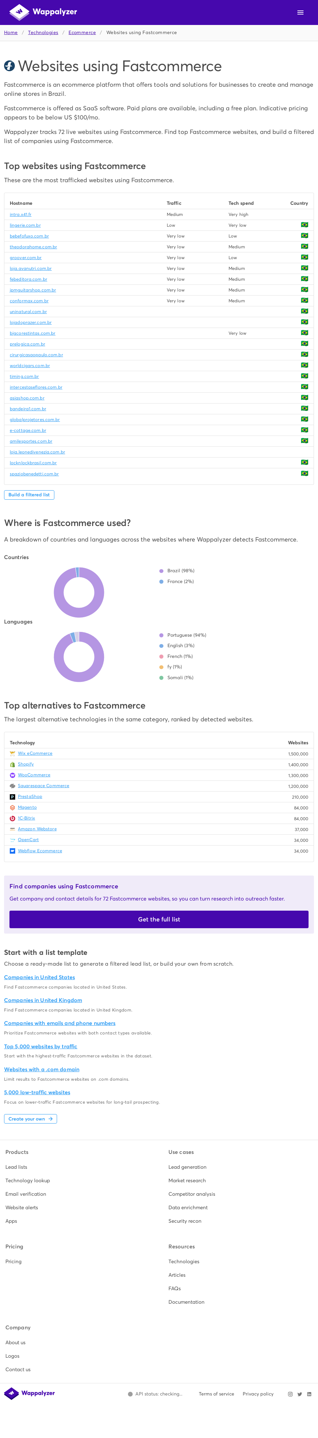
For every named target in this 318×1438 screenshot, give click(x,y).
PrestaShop (30, 796)
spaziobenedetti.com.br (34, 473)
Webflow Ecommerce (40, 850)
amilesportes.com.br (31, 441)
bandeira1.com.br (28, 408)
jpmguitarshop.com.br (33, 290)
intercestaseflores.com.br (36, 387)
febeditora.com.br (28, 279)
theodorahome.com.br (33, 246)
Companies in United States (39, 977)
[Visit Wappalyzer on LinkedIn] (309, 1394)
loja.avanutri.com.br (31, 268)
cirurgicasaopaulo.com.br (36, 354)
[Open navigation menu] (300, 12)
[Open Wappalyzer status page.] (155, 1394)
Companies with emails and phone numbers (59, 1023)
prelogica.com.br (27, 344)
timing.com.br (24, 376)
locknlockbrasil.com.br (33, 462)
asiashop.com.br (27, 397)
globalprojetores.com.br (35, 419)
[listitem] (77, 1167)
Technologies (43, 32)
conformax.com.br (29, 300)
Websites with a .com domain (41, 1069)
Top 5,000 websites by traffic (40, 1046)
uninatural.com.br (28, 311)
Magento (27, 807)
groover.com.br (26, 257)
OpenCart (28, 839)
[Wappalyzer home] (43, 12)
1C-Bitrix (26, 818)
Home (11, 32)
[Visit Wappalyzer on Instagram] (290, 1394)
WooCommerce (34, 774)
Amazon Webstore (37, 828)
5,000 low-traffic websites (37, 1092)
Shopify (26, 764)
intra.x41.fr (20, 214)
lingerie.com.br (25, 225)
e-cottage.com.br (28, 430)
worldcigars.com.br (30, 365)
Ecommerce (82, 32)
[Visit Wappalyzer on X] (299, 1394)
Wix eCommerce (35, 753)
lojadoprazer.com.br (31, 322)
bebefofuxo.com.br (29, 236)
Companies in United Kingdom (43, 1000)
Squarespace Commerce (43, 785)
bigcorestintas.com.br (32, 333)
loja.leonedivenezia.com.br (37, 451)
